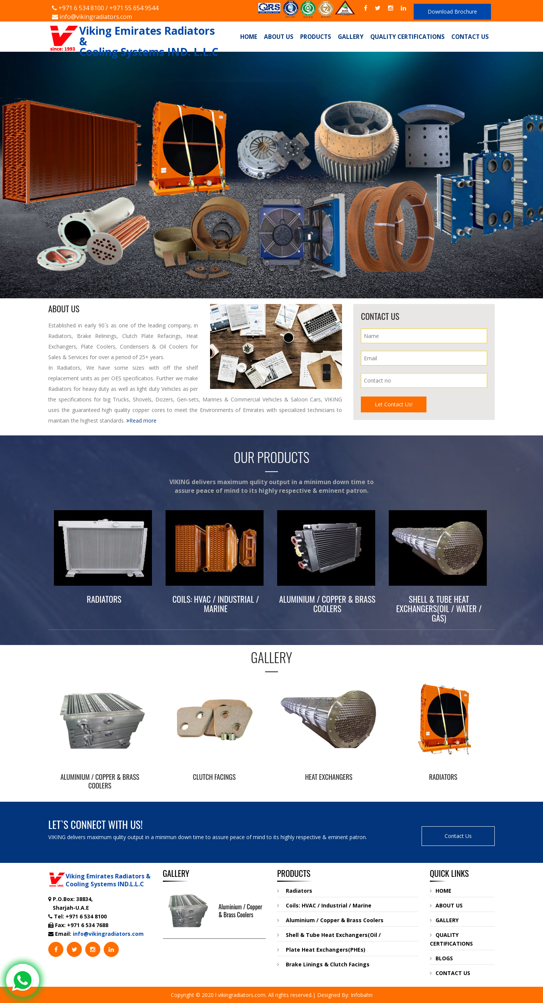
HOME (440, 890)
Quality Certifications (407, 36)
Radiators (294, 890)
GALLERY (444, 920)
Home (248, 36)
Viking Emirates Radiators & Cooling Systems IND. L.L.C (133, 31)
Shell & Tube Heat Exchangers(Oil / (329, 934)
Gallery (351, 36)
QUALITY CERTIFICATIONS (451, 939)
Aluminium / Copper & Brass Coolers (240, 910)
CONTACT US (450, 973)
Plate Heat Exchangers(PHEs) (321, 949)
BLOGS (441, 958)
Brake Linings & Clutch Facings (323, 964)
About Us (278, 36)
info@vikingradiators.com (92, 16)
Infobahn (362, 994)
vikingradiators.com (241, 994)
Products (315, 36)
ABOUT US (446, 905)
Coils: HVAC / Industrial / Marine (324, 905)
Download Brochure (452, 11)
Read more (141, 420)
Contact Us (470, 36)
